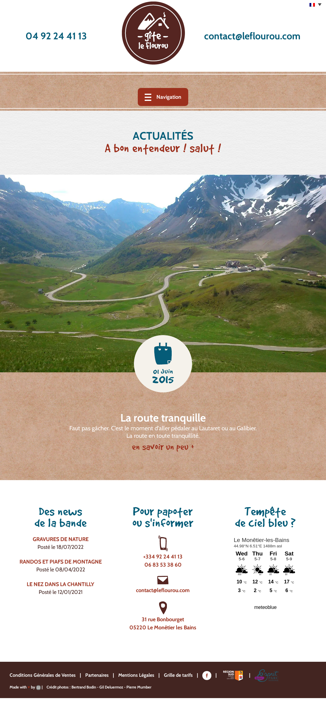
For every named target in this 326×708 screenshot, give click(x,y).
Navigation (168, 97)
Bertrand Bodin (83, 687)
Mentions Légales (136, 675)
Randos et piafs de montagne (61, 561)
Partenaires (97, 675)
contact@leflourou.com (252, 36)
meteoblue (265, 607)
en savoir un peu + (163, 446)
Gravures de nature (61, 539)
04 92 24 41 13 (56, 36)
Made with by (25, 687)
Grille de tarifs (178, 675)
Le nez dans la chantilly (60, 584)
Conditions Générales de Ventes (43, 675)
